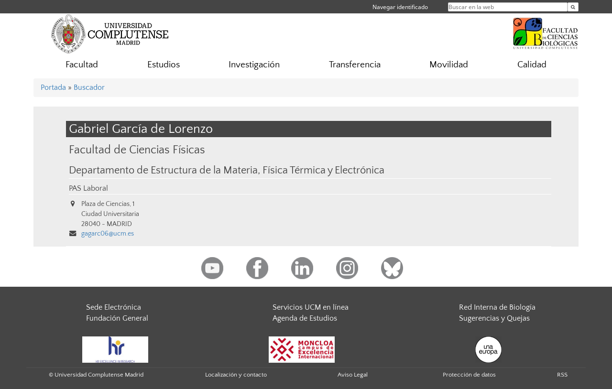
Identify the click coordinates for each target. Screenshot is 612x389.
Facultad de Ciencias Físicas (137, 149)
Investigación (254, 65)
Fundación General (117, 318)
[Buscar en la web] (573, 6)
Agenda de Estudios (305, 318)
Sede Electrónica (113, 307)
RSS (562, 374)
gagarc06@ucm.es (107, 234)
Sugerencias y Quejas (494, 318)
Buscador (89, 87)
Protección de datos (469, 374)
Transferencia (355, 65)
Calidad (531, 65)
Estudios (163, 65)
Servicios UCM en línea (311, 307)
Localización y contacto (236, 374)
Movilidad (448, 65)
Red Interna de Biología (497, 307)
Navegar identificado (400, 7)
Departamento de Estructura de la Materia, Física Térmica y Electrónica (226, 170)
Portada (53, 87)
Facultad (82, 65)
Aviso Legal (353, 374)
